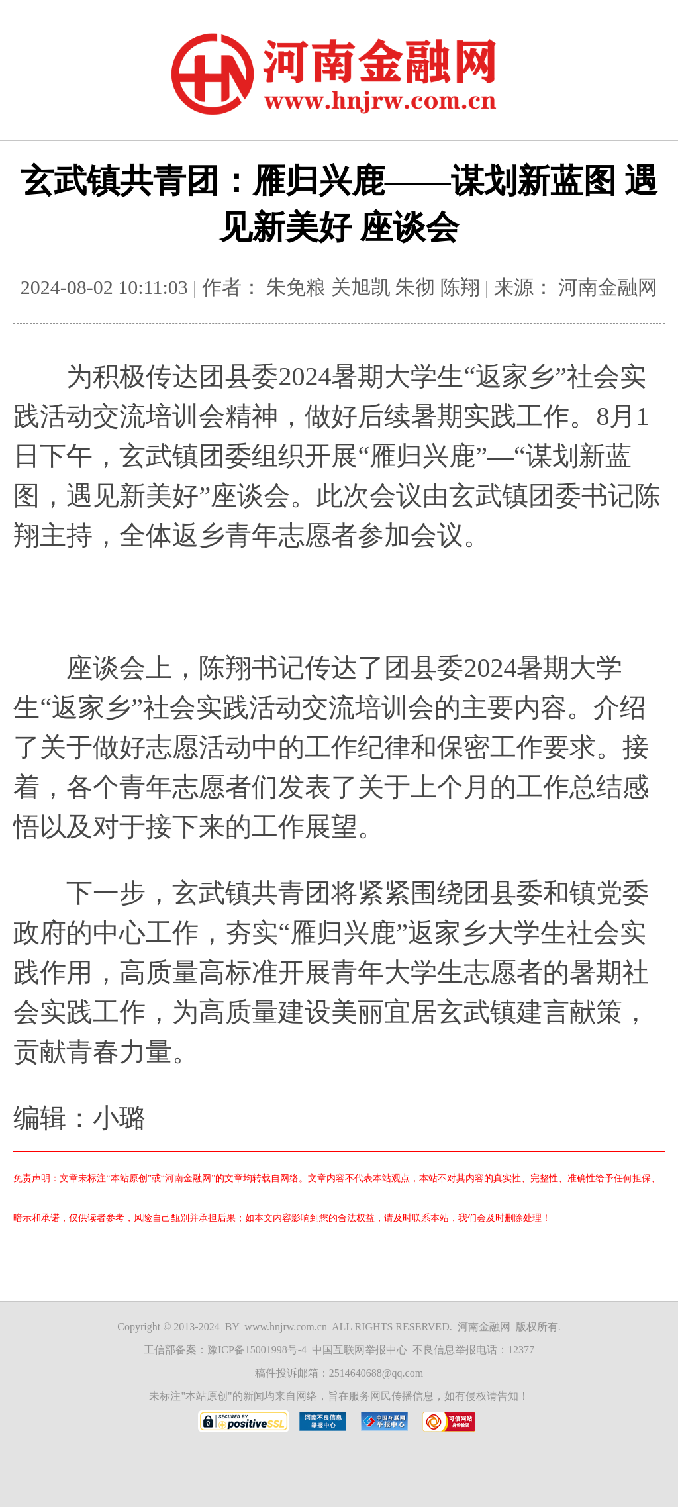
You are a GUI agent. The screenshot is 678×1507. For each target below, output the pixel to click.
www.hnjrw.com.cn (285, 1326)
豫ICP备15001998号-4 (257, 1349)
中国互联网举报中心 (359, 1349)
